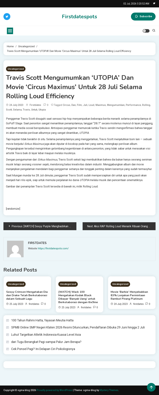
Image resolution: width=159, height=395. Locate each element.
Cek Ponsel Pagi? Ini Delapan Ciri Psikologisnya (43, 349)
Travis (26, 109)
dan (73, 105)
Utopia (42, 109)
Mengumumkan (116, 105)
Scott (9, 109)
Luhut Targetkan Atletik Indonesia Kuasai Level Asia (46, 334)
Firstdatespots (79, 16)
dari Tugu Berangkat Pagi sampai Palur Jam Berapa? (46, 342)
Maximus (101, 105)
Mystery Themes (109, 390)
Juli (85, 105)
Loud (91, 105)
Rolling (146, 105)
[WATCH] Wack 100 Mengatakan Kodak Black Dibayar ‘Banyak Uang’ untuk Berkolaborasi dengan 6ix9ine (78, 297)
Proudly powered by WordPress (54, 390)
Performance (133, 105)
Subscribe (143, 16)
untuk (34, 109)
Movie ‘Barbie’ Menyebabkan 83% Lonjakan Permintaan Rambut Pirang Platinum (129, 295)
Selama (17, 109)
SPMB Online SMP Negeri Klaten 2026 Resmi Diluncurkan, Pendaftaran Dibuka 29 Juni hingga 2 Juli (78, 327)
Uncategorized (16, 69)
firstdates (35, 105)
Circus (66, 105)
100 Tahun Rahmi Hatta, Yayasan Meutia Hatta (42, 320)
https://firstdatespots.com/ (53, 248)
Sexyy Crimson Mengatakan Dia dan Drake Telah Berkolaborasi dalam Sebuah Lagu (27, 295)
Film (79, 105)
